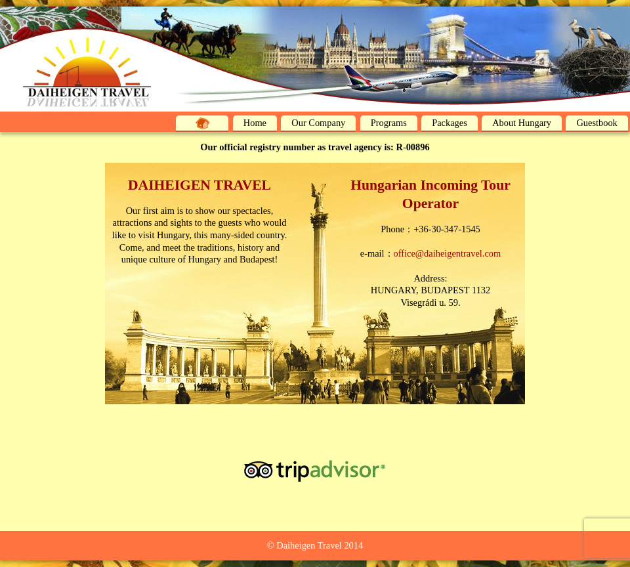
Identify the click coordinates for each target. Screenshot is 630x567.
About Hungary (521, 122)
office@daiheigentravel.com (447, 253)
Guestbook (596, 122)
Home (254, 122)
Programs (389, 122)
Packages (449, 122)
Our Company (318, 122)
